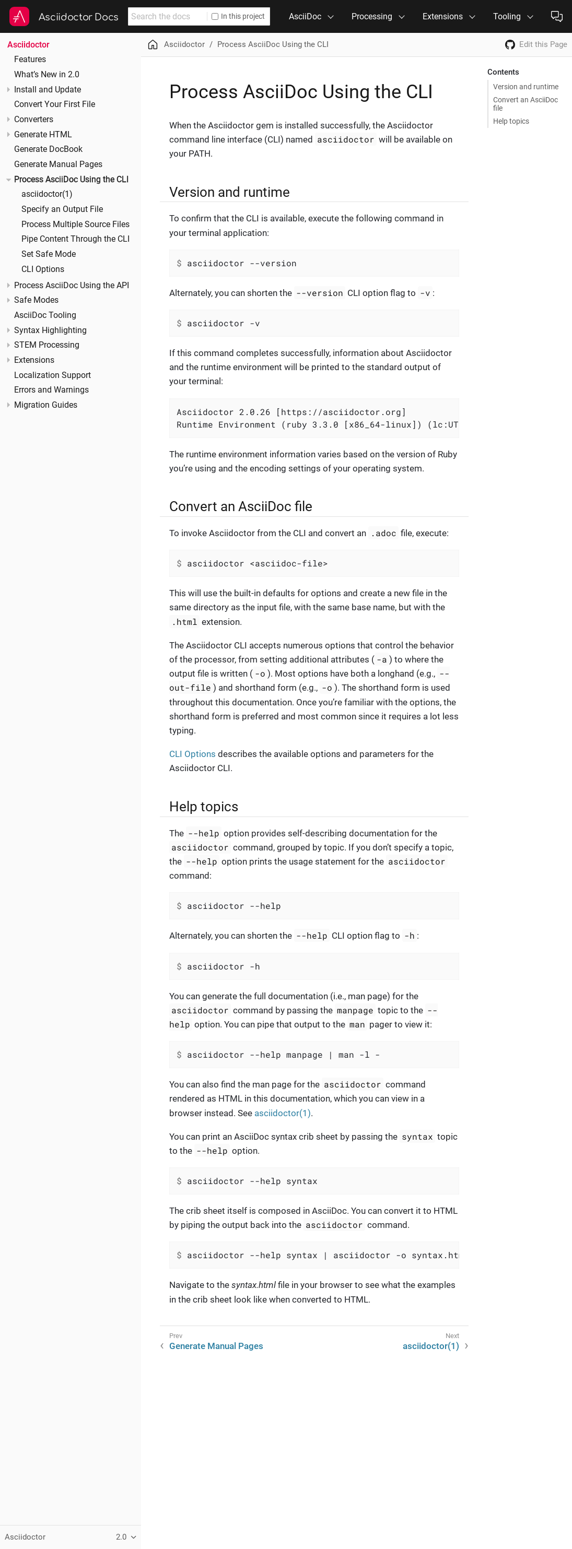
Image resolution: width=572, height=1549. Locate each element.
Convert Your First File (54, 104)
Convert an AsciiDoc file (525, 104)
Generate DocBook (48, 149)
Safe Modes (36, 300)
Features (30, 59)
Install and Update (47, 89)
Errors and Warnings (51, 390)
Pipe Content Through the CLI (75, 239)
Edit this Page (543, 44)
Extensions (34, 360)
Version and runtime (525, 86)
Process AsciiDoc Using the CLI (71, 179)
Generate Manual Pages (58, 164)
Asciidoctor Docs (79, 17)
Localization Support (52, 375)
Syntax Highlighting (50, 330)
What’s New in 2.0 (46, 74)
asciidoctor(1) (47, 194)
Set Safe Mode (48, 254)
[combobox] (167, 16)
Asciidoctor (28, 45)
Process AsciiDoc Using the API (71, 285)
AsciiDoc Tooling (45, 315)
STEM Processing (46, 345)
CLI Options (42, 269)
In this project (238, 16)
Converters (33, 119)
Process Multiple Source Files (75, 224)
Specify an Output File (62, 209)
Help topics (511, 121)
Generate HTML (43, 134)
